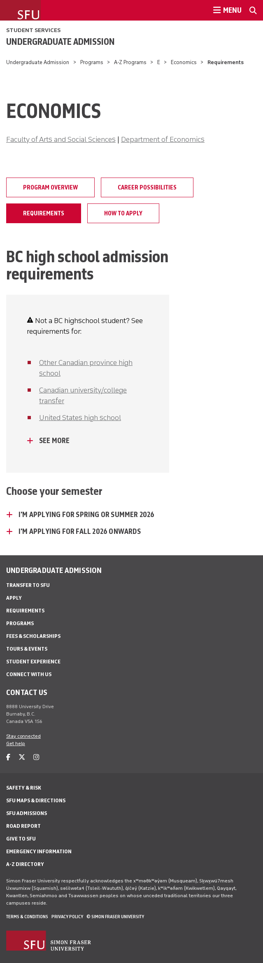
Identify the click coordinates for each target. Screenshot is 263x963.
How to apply (123, 213)
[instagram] (36, 757)
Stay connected (23, 736)
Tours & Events (26, 648)
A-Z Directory (25, 864)
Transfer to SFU (28, 585)
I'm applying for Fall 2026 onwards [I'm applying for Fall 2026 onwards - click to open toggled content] (80, 531)
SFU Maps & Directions (35, 800)
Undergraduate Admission (60, 41)
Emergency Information (39, 851)
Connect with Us (28, 674)
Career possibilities (147, 187)
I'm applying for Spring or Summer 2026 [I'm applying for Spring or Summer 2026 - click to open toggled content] (87, 514)
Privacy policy (67, 916)
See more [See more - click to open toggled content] (54, 440)
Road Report (23, 825)
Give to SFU (21, 838)
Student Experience (33, 661)
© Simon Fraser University (115, 916)
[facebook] (8, 757)
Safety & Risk (23, 787)
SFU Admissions (26, 813)
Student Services (33, 30)
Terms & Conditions (27, 916)
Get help (15, 743)
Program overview (50, 187)
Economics (184, 62)
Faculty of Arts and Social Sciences (61, 139)
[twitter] (22, 757)
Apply (14, 597)
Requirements (43, 213)
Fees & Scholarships (33, 636)
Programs (91, 62)
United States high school (80, 417)
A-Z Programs (130, 62)
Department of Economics (163, 139)
